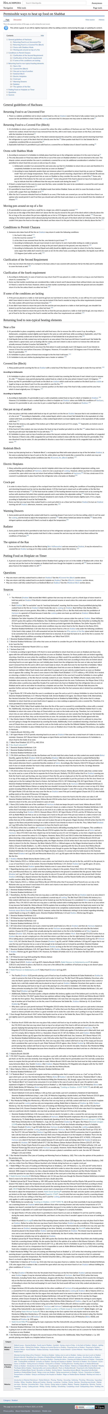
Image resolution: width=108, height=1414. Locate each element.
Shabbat (63, 116)
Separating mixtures (69, 1370)
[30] (26, 351)
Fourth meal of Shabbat (44, 1345)
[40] (21, 415)
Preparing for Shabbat (92, 1347)
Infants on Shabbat (20, 1366)
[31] (70, 354)
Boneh (36, 1359)
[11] (36, 186)
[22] (29, 266)
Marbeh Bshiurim (44, 1380)
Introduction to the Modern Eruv (37, 1366)
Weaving (24, 1384)
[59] (40, 565)
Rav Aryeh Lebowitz (18, 745)
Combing (64, 1382)
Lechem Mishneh (77, 1349)
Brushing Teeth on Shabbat (91, 1357)
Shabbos (48, 578)
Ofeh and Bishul (29, 1361)
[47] (75, 457)
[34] (16, 378)
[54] (91, 517)
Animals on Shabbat (48, 1355)
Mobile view (46, 1411)
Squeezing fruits (86, 1370)
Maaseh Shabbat (56, 1357)
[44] (84, 428)
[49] (76, 475)
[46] (15, 441)
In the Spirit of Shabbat (83, 1345)
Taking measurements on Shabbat (66, 1372)
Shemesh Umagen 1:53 (90, 1119)
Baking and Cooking (39, 1382)
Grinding (64, 1364)
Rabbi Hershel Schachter (20, 1176)
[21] (43, 253)
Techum (80, 1372)
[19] (66, 240)
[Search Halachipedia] (54, 3)
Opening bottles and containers (42, 1368)
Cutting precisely (33, 1386)
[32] (65, 356)
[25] (50, 302)
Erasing (48, 1386)
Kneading (51, 1366)
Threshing (82, 1380)
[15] (92, 214)
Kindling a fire (99, 1386)
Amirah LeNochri (19, 1357)
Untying (47, 1384)
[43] (23, 426)
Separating (98, 1380)
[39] (89, 402)
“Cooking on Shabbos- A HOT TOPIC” (74, 1087)
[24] (49, 286)
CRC (14, 1189)
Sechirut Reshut (57, 1370)
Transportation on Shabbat (22, 1374)
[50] (31, 491)
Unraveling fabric (33, 1384)
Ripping (70, 1384)
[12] (42, 191)
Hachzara (99, 400)
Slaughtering (84, 1384)
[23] (27, 279)
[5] (95, 144)
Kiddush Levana (19, 1345)
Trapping (76, 1384)
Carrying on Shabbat (46, 1359)
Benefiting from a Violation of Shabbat (38, 1357)
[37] (42, 388)
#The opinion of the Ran (76, 631)
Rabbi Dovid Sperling (52, 1192)
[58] (85, 563)
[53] (57, 517)
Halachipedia (12, 2)
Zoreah (73, 1368)
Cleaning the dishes (60, 1359)
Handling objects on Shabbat (83, 1364)
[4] (43, 141)
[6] (100, 154)
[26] (52, 307)
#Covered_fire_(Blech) (59, 458)
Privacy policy (8, 1411)
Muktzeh (95, 1364)
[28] (83, 336)
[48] (82, 473)
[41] (18, 421)
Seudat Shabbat (54, 1349)
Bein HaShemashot (55, 546)
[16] (102, 220)
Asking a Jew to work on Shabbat (65, 1355)
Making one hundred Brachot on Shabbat (53, 1347)
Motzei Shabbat (88, 1349)
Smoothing (17, 1386)
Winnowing (90, 1380)
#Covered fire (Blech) (67, 578)
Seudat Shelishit (65, 1349)
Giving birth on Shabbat (52, 1364)
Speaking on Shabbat (20, 1372)
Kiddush (94, 1345)
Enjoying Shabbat (30, 1345)
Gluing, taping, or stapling (59, 1384)
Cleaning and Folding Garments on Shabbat (80, 1359)
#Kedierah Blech (73, 583)
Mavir (89, 931)
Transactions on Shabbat (92, 1372)
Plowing (53, 1380)
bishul (58, 763)
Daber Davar (31, 1370)
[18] (34, 237)
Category (6, 1400)
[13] (16, 199)
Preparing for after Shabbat (85, 1368)
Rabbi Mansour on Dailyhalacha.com (74, 962)
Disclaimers (36, 1411)
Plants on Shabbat (64, 1368)
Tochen (70, 1364)
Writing (42, 1386)
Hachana (97, 1368)
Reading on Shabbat (20, 1370)
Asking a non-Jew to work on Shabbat (89, 1355)
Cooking (21, 1361)
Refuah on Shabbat (91, 1366)
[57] (78, 548)
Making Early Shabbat (32, 1347)
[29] (48, 343)
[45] (52, 431)
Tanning (98, 1384)
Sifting (23, 1382)
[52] (59, 504)
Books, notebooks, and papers (72, 1357)
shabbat (56, 381)
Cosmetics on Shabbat (43, 1361)
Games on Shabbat (20, 1364)
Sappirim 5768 (51, 1194)
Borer (78, 1370)
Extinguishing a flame (87, 1386)
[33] (103, 367)
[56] (27, 535)
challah (98, 381)
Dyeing (70, 1382)
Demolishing (61, 1386)
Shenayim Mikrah (19, 1349)
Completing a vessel (73, 1386)
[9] (53, 178)
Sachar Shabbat (80, 1374)
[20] (90, 245)
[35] (100, 378)
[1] (95, 118)
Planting (59, 1380)
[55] (67, 519)
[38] (100, 397)
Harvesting (66, 1380)
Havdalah (56, 1345)
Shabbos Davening (42, 1349)
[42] (79, 423)
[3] (60, 139)
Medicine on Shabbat (77, 1366)
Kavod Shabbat (30, 1349)
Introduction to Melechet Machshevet (26, 1380)
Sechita (94, 1370)
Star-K (81, 1228)
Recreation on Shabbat (44, 1370)
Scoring (24, 1386)
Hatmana (58, 1306)
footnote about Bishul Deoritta (20, 910)
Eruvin (100, 1361)
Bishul (102, 755)
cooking (45, 118)
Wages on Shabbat (69, 1374)
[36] (62, 383)
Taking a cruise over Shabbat (46, 1372)
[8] (92, 176)
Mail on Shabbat (65, 1366)
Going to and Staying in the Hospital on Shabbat (47, 1374)
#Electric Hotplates (75, 580)
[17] (33, 234)
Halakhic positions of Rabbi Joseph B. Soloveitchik (63, 1309)
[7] (65, 168)
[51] (83, 493)
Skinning (92, 1384)
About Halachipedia (22, 1411)
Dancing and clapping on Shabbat (61, 1361)
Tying (41, 1384)
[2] (35, 133)
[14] (76, 209)
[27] (83, 313)
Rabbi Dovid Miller (19, 1322)
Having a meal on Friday (67, 1345)
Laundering (56, 1382)
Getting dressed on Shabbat (35, 1364)
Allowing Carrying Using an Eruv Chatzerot (27, 1355)
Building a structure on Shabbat (24, 1359)
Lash (56, 1366)
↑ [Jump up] (9, 594)
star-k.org (27, 1220)
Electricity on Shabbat (80, 1361)
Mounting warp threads (88, 1382)
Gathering (75, 1380)
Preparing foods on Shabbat (76, 1347)
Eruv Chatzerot (92, 1361)
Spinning (77, 1382)
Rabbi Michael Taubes (30, 1311)
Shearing (49, 1382)
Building (53, 1386)
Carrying (17, 1389)
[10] (77, 181)
